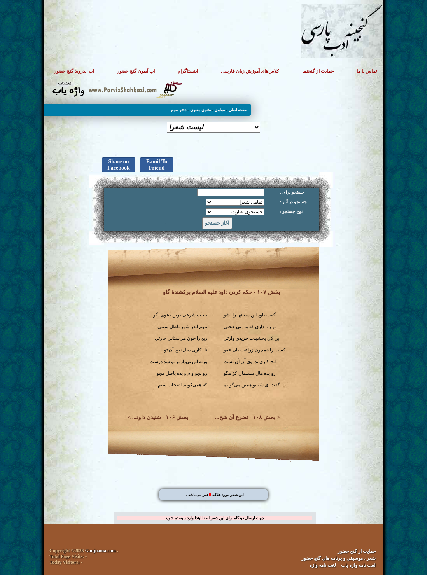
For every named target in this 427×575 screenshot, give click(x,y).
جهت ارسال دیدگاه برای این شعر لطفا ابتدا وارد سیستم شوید (214, 518)
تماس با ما (367, 71)
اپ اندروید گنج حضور (74, 71)
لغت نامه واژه (323, 565)
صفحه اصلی (238, 110)
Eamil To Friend (156, 165)
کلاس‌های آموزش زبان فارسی (250, 71)
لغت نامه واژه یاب (358, 565)
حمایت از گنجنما (318, 71)
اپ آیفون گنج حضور (136, 71)
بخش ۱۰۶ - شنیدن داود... (160, 417)
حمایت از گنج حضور (357, 551)
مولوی (220, 110)
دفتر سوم (179, 110)
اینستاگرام (188, 71)
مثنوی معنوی (200, 110)
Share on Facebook (118, 165)
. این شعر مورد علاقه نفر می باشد (215, 495)
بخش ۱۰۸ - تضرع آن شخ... (245, 417)
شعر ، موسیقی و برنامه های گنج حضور (338, 558)
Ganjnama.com (100, 550)
